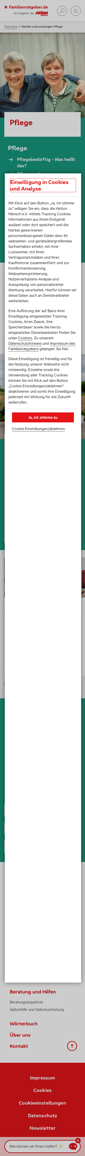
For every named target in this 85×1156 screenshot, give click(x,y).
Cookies (25, 337)
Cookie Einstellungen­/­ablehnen (38, 428)
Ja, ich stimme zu (43, 417)
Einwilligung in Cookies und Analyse (39, 185)
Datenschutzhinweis (25, 343)
